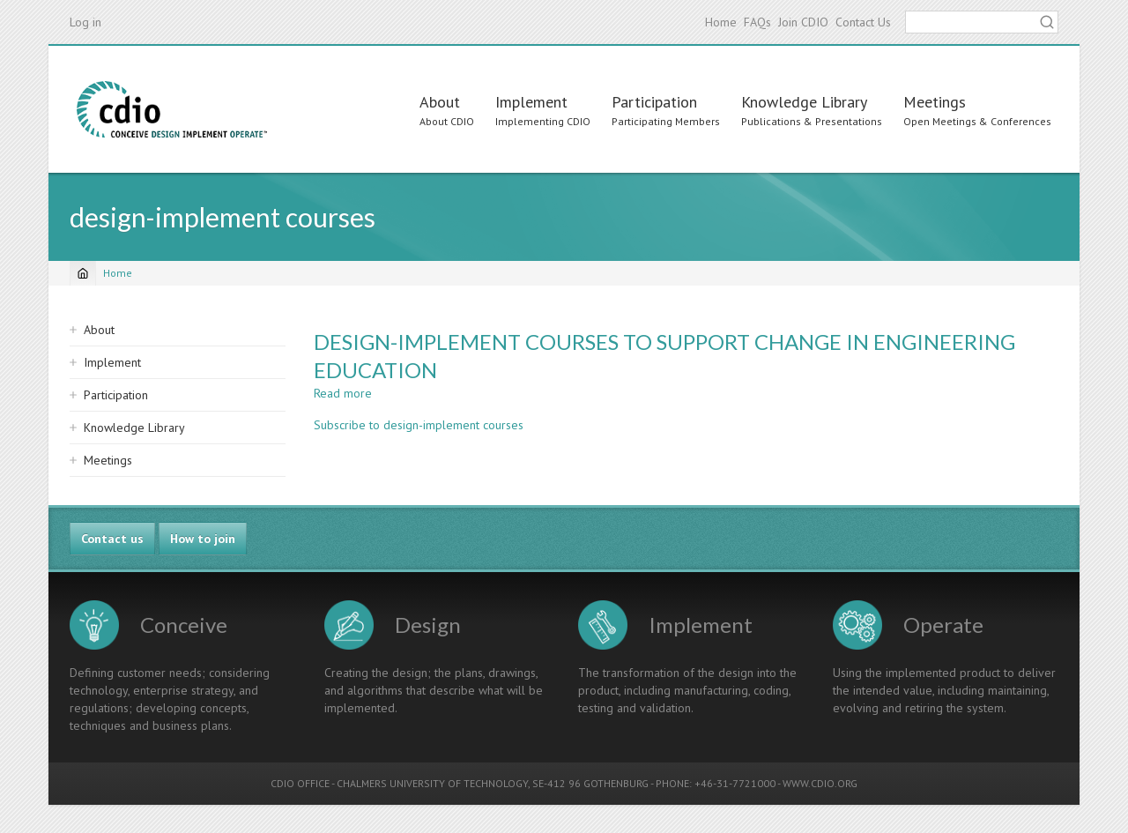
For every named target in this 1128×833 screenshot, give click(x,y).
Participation (654, 102)
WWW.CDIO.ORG (820, 783)
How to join (202, 539)
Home (721, 22)
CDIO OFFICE (300, 783)
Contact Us (863, 22)
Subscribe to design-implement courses (418, 425)
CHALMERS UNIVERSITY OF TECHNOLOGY (432, 783)
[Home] (83, 273)
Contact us (112, 539)
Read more (343, 393)
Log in (85, 22)
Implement (531, 102)
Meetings (934, 102)
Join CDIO (803, 22)
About (439, 102)
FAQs (757, 22)
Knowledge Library (804, 102)
